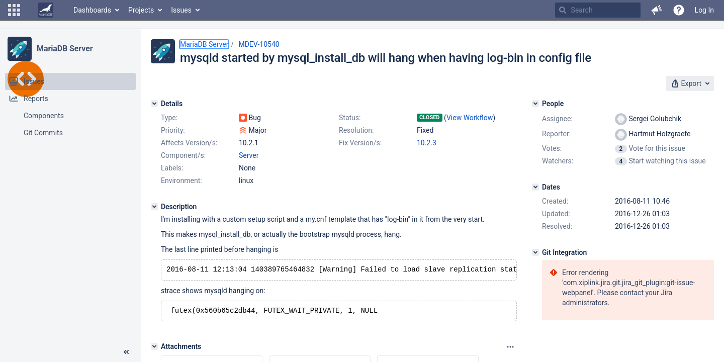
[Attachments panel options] (510, 349)
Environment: (181, 180)
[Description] (154, 206)
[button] (14, 10)
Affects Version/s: (189, 143)
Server (248, 155)
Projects (141, 10)
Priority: (173, 130)
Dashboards (92, 10)
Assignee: (557, 119)
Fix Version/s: (360, 143)
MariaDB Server (65, 48)
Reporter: (556, 134)
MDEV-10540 (258, 44)
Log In (704, 10)
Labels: (172, 168)
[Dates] (535, 187)
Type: (169, 118)
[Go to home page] (45, 10)
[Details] (154, 103)
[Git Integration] (535, 252)
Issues (181, 10)
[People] (535, 103)
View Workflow (469, 118)
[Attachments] (154, 348)
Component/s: (183, 155)
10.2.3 (426, 143)
